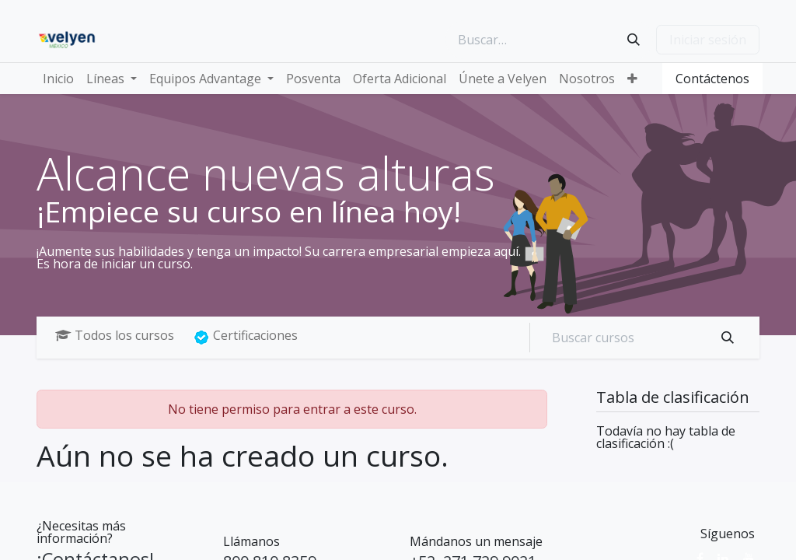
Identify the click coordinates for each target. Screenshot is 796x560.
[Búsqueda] (633, 39)
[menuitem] (58, 78)
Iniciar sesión (707, 39)
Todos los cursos (114, 335)
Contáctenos (712, 78)
